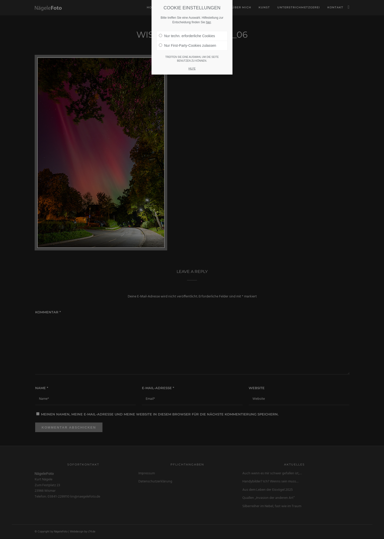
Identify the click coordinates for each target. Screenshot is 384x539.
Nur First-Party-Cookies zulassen (187, 45)
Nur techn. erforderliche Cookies (187, 36)
